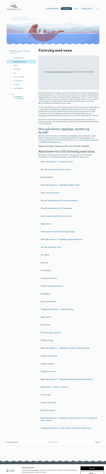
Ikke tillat (92, 470)
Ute (76, 8)
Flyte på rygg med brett (51, 333)
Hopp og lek (17, 69)
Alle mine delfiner (49, 301)
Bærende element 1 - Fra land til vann (57, 162)
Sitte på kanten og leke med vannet (56, 169)
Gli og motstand (18, 80)
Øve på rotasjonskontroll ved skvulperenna (59, 200)
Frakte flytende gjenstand (52, 286)
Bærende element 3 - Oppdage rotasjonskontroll (61, 239)
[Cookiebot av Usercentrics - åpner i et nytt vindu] (10, 471)
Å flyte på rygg (47, 340)
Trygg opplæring (18, 58)
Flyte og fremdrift (19, 77)
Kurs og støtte (87, 8)
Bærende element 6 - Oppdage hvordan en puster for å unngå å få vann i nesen (69, 419)
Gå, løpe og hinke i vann (51, 247)
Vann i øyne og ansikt (50, 193)
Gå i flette (45, 255)
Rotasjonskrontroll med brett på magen (58, 232)
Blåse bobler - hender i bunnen (54, 387)
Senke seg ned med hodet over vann (56, 216)
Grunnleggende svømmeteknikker (19, 97)
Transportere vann (49, 278)
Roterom (44, 263)
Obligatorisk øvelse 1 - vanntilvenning (57, 309)
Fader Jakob (46, 224)
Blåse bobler (46, 317)
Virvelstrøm (46, 270)
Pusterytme (46, 395)
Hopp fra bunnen (48, 371)
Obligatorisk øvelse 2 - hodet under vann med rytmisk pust (66, 428)
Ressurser (66, 8)
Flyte (15, 73)
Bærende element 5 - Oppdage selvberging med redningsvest (67, 379)
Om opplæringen (52, 8)
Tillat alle (92, 460)
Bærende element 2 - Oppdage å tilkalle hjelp (60, 185)
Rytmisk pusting (48, 410)
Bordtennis (45, 325)
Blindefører (46, 294)
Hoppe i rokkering (49, 356)
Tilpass (92, 465)
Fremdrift (16, 84)
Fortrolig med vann (19, 61)
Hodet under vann (49, 402)
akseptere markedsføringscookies (60, 72)
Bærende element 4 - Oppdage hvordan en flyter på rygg (65, 348)
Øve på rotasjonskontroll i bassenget (56, 208)
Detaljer (24, 470)
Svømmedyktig (18, 88)
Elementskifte (47, 177)
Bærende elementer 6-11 (52, 142)
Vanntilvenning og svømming (19, 51)
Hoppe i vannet (47, 364)
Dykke (15, 65)
